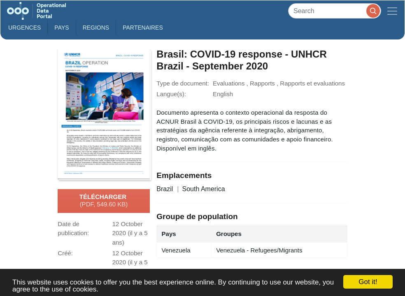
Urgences (24, 27)
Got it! (367, 282)
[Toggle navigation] (392, 11)
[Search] (334, 10)
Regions (96, 27)
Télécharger (103, 201)
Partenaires (143, 27)
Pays (61, 27)
